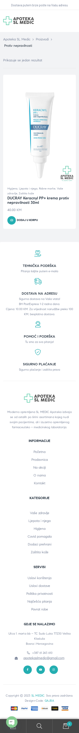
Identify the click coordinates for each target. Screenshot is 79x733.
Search (39, 726)
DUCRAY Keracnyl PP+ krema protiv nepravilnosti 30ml (38, 200)
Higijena (12, 188)
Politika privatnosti (39, 594)
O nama (39, 475)
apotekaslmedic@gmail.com (43, 658)
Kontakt (39, 483)
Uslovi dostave (39, 586)
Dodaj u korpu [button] (27, 220)
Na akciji (39, 467)
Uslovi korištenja (39, 578)
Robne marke (47, 188)
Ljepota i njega (28, 188)
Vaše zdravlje (39, 513)
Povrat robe (39, 609)
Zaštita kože (26, 193)
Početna (39, 452)
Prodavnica (39, 460)
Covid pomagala (40, 536)
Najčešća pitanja (39, 601)
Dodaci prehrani (39, 544)
